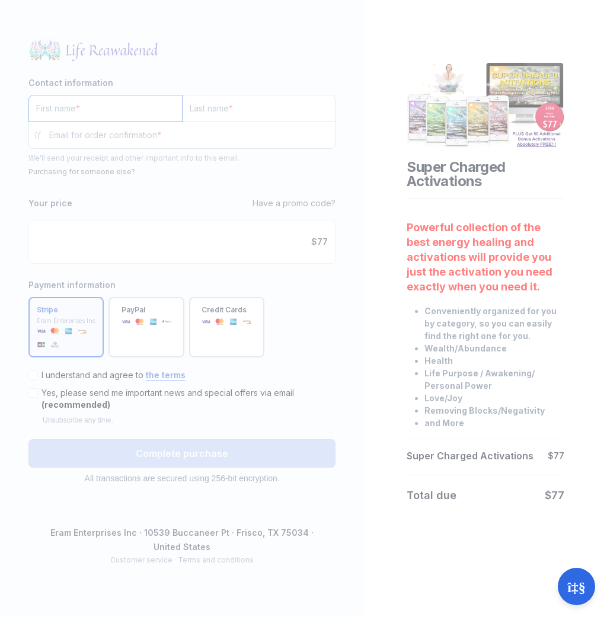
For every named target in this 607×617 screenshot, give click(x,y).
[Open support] (576, 586)
